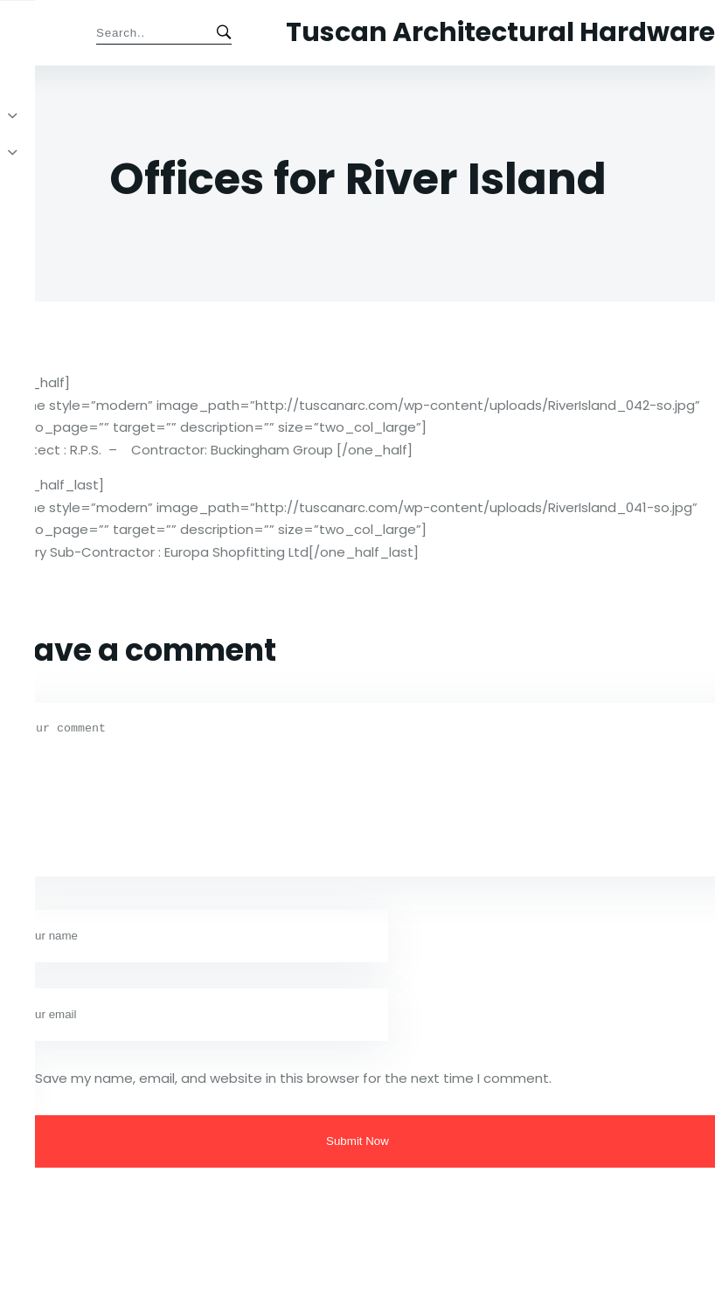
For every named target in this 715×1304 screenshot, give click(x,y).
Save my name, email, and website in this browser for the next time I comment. (293, 1078)
